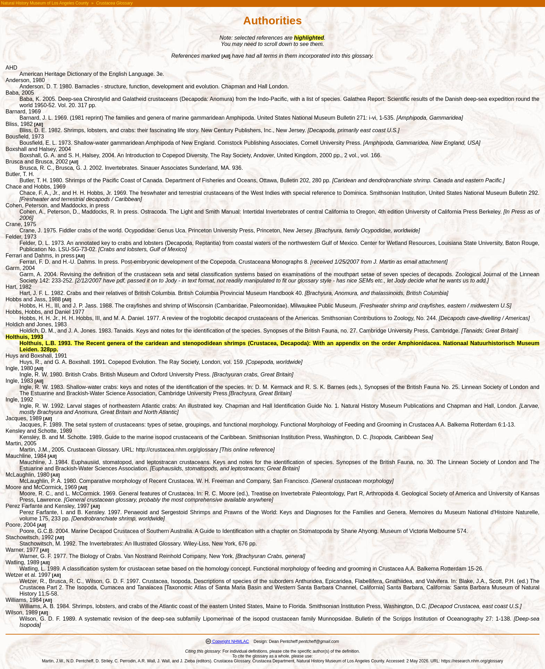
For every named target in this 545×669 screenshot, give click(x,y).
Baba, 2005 (20, 93)
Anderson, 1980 (25, 80)
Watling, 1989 (22, 562)
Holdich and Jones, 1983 (36, 324)
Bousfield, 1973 (25, 137)
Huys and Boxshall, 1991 (36, 356)
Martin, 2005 (21, 443)
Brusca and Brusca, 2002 (37, 162)
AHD (11, 68)
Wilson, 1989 (22, 612)
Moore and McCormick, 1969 (41, 487)
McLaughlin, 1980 (27, 475)
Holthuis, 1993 (24, 337)
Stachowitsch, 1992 (30, 537)
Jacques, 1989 (24, 418)
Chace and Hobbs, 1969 (36, 187)
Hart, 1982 (19, 287)
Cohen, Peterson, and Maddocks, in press (57, 205)
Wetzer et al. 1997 (28, 575)
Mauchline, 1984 (26, 456)
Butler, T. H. (20, 174)
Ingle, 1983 (19, 381)
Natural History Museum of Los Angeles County (45, 3)
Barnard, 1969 (23, 111)
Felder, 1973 (21, 237)
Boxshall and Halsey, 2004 (38, 149)
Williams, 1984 (24, 600)
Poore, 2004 (21, 525)
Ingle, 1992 (19, 400)
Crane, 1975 (21, 224)
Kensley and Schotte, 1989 (39, 431)
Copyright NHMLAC (230, 641)
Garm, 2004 (20, 268)
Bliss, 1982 (19, 124)
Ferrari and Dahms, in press (40, 255)
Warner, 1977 (22, 550)
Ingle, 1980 (19, 368)
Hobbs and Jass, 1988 (33, 299)
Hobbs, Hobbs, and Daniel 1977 (45, 312)
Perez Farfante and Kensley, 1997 (48, 506)
